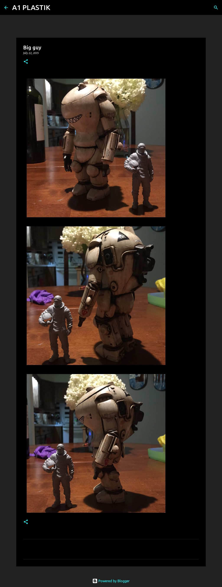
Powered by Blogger (111, 581)
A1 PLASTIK (31, 7)
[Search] (56, 7)
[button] (25, 62)
